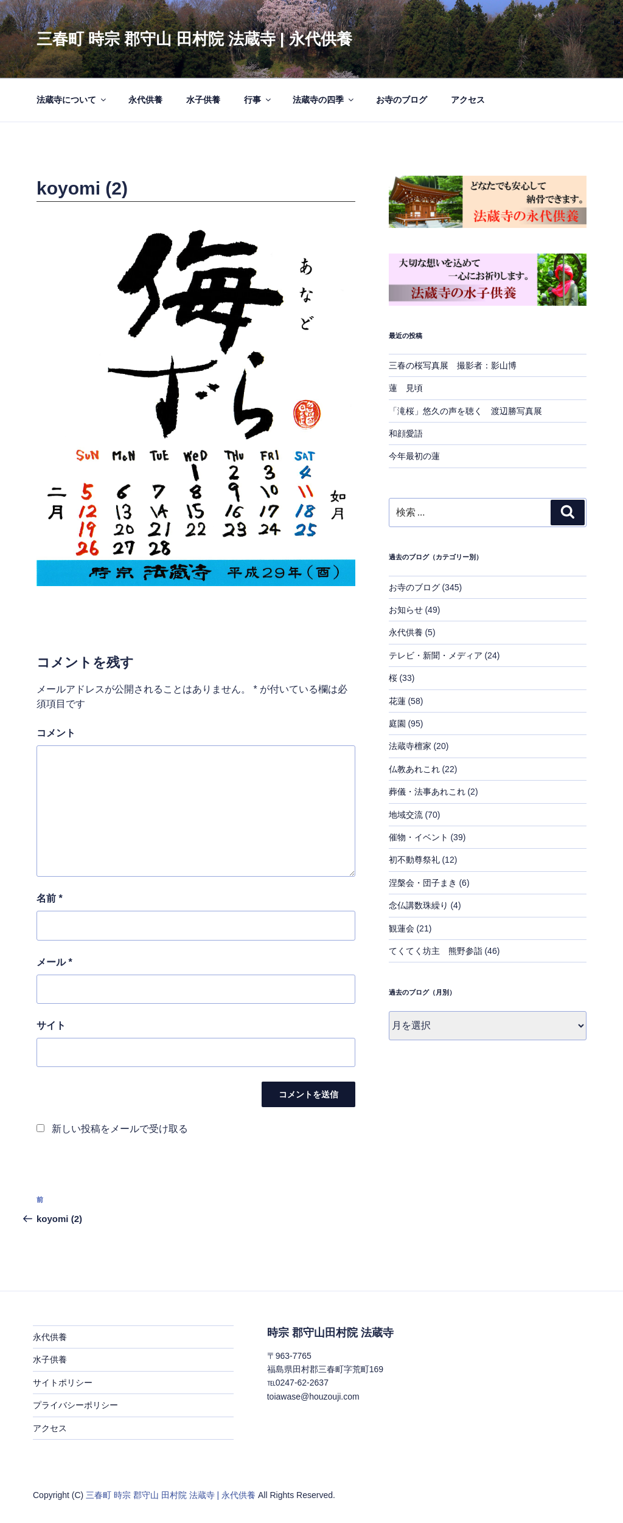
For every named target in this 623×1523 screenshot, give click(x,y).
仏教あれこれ (414, 769)
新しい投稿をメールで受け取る (120, 1129)
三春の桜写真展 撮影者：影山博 (453, 365)
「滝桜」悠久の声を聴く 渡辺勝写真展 (465, 411)
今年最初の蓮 (414, 456)
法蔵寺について (72, 100)
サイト (51, 1025)
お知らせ (406, 610)
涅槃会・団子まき (423, 883)
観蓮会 (401, 928)
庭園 (397, 723)
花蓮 (397, 701)
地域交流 (406, 815)
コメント (56, 733)
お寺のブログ (401, 100)
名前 (50, 898)
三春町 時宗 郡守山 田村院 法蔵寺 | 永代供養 (194, 39)
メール (54, 962)
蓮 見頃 (406, 388)
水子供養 (203, 100)
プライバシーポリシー (75, 1405)
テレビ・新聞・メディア (435, 655)
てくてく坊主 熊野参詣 (435, 951)
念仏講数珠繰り (418, 905)
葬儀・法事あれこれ (427, 791)
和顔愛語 (406, 433)
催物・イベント (418, 837)
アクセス (468, 100)
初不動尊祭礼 (414, 860)
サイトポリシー (62, 1382)
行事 (258, 100)
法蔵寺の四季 (324, 100)
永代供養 (145, 100)
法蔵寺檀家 (410, 746)
